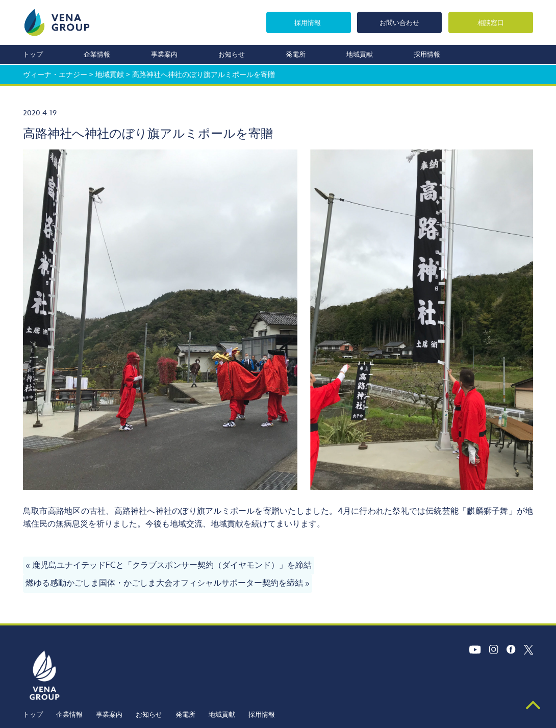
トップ (33, 54)
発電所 (296, 54)
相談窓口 (490, 22)
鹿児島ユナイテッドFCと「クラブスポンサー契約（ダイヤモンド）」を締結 (172, 565)
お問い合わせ (398, 22)
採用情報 (306, 22)
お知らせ (231, 54)
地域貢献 (359, 54)
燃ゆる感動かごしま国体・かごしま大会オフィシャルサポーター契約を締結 (164, 583)
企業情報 (97, 54)
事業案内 (164, 54)
